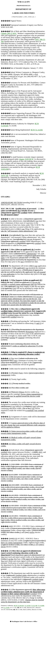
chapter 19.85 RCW (26, 159)
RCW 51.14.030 (37, 130)
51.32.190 (34, 605)
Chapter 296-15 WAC (9, 33)
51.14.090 (41, 605)
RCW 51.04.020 (19, 605)
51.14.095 (7, 607)
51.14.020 (27, 605)
